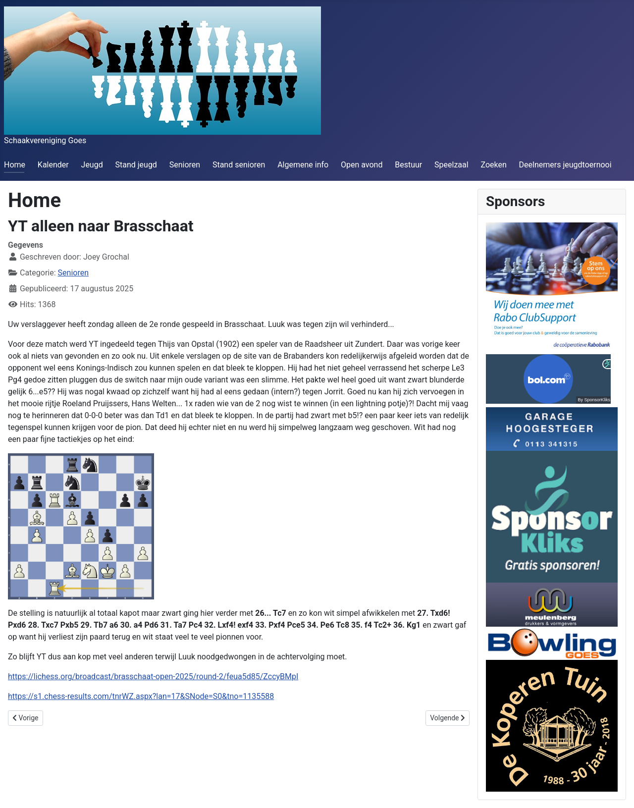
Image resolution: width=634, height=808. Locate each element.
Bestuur (408, 164)
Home (14, 164)
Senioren (184, 164)
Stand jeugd (136, 164)
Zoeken (493, 164)
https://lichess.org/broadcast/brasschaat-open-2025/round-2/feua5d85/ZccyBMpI (153, 676)
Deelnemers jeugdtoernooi (565, 164)
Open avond (361, 164)
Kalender (53, 164)
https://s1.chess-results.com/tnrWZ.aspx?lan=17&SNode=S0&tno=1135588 (141, 696)
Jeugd (92, 164)
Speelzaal (451, 164)
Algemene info (302, 164)
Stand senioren (238, 164)
